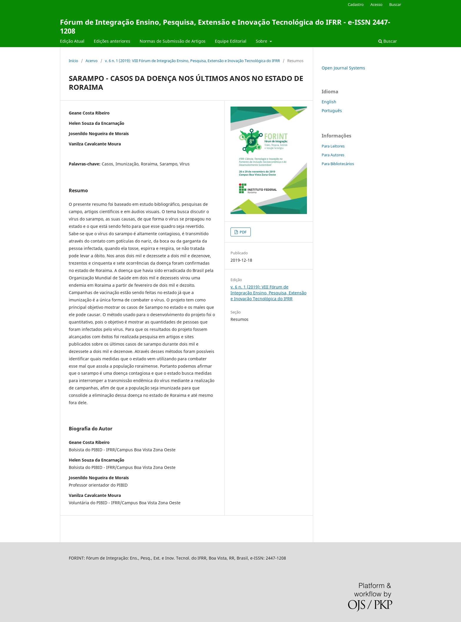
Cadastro (356, 4)
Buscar (387, 41)
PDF (243, 232)
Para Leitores (333, 146)
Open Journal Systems (343, 68)
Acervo (92, 60)
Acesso (376, 4)
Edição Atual (72, 41)
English (329, 102)
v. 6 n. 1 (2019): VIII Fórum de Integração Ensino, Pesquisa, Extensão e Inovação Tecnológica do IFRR (192, 60)
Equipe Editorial (230, 41)
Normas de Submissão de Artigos (173, 41)
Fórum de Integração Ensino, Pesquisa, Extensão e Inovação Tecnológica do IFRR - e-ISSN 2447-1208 (225, 26)
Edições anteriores (112, 41)
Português (332, 110)
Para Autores (333, 154)
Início (73, 60)
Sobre (262, 41)
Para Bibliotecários (338, 163)
